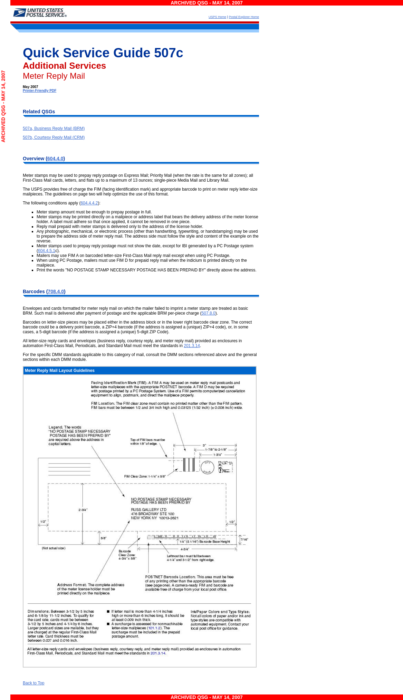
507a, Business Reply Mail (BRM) (54, 128)
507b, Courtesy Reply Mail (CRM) (54, 137)
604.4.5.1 (46, 250)
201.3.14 (192, 345)
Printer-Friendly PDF (39, 91)
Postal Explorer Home (244, 17)
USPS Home (217, 17)
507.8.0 (208, 313)
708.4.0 (56, 291)
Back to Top (33, 683)
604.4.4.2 (89, 203)
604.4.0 (55, 158)
